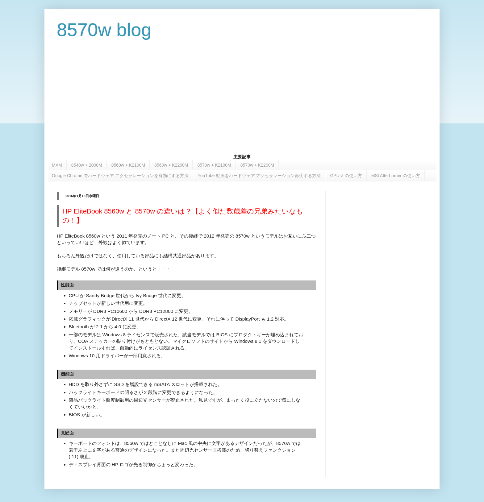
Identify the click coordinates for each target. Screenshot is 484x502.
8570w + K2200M (257, 165)
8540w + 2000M (86, 165)
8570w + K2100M (214, 165)
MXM (57, 165)
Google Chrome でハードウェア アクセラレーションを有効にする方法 (120, 175)
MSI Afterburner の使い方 (395, 175)
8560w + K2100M (128, 165)
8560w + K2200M (171, 165)
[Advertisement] (242, 101)
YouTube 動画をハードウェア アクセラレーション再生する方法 (259, 175)
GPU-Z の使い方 (346, 175)
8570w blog (104, 29)
